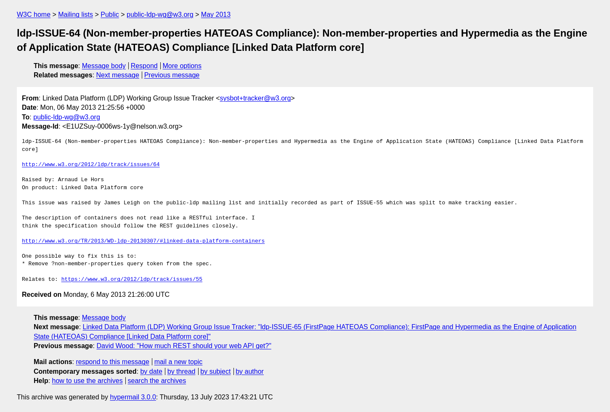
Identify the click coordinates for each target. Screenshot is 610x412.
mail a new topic (178, 361)
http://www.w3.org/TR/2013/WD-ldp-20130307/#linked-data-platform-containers (143, 241)
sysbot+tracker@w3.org (255, 98)
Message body (104, 65)
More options (182, 65)
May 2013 (216, 14)
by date (151, 371)
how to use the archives (87, 380)
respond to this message (112, 361)
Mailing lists (75, 14)
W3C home (33, 14)
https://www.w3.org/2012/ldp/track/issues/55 (131, 279)
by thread (181, 371)
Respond (144, 65)
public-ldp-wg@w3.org (160, 14)
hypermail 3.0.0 (133, 397)
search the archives (157, 380)
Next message (117, 75)
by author (250, 371)
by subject (215, 371)
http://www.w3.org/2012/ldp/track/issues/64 (91, 165)
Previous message (172, 75)
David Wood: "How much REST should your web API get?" (183, 345)
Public (110, 14)
